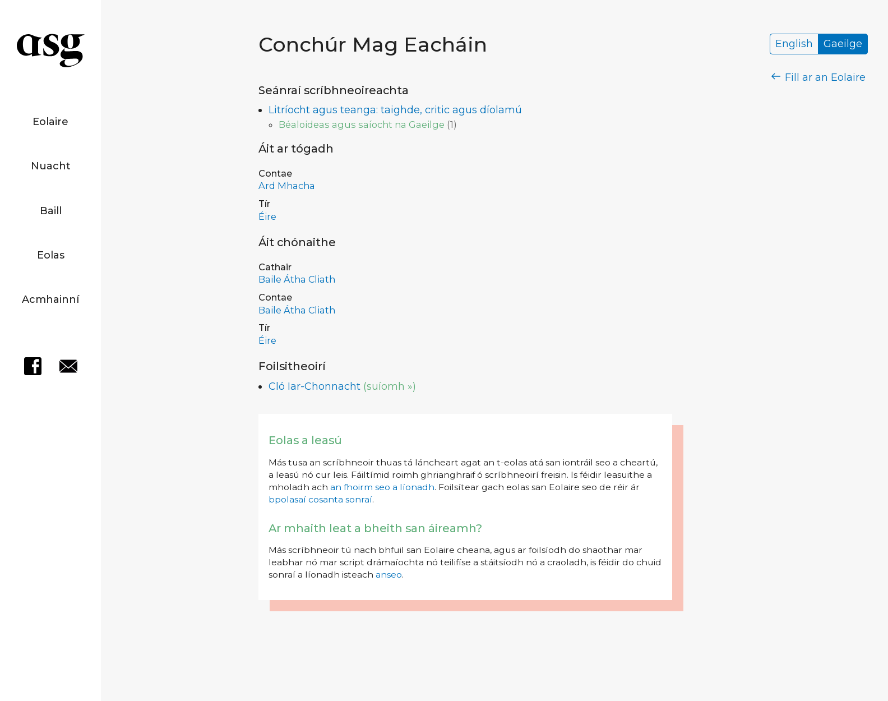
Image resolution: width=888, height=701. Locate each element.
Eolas (50, 255)
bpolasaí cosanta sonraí (320, 499)
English (794, 44)
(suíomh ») (389, 386)
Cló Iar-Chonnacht (314, 386)
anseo (389, 574)
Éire (267, 216)
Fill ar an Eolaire (818, 77)
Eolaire (50, 122)
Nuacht (51, 166)
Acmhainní (50, 299)
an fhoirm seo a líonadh (382, 487)
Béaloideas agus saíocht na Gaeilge (362, 124)
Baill (51, 211)
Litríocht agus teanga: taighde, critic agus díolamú (395, 110)
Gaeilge (843, 44)
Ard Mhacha (286, 185)
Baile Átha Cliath (296, 279)
